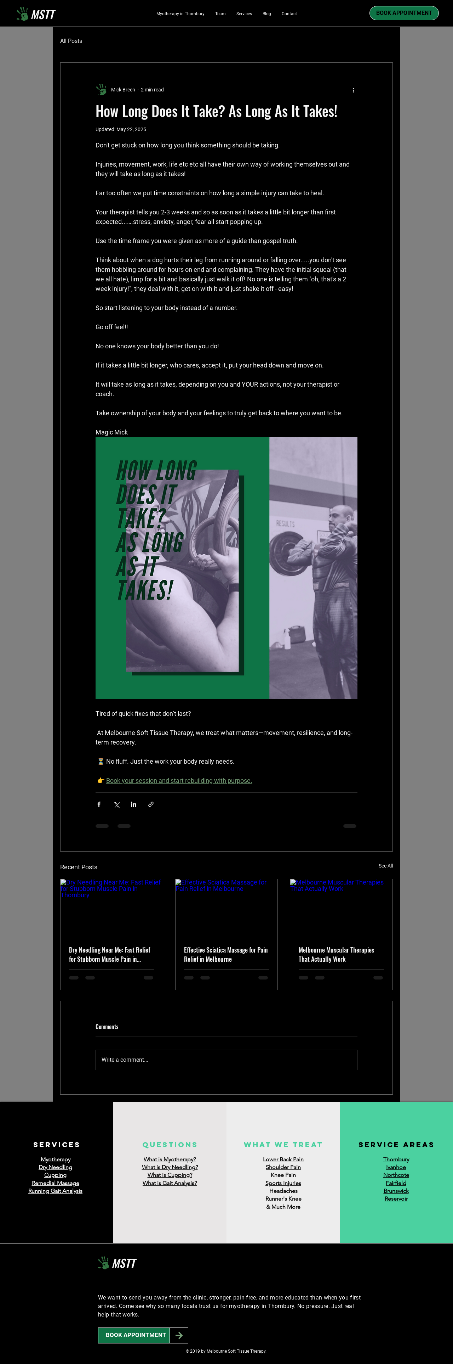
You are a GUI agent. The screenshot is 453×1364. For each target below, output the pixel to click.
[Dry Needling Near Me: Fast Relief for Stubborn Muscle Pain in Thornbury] (112, 908)
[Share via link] (151, 804)
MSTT (123, 1262)
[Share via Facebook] (99, 804)
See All (386, 866)
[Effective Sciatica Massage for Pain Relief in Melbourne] (227, 908)
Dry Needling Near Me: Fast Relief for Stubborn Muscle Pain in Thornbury (109, 954)
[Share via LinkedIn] (133, 804)
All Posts (71, 41)
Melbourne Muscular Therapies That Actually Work (336, 954)
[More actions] (353, 89)
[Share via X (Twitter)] (116, 804)
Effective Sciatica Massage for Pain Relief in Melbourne (226, 954)
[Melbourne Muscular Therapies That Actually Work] (341, 908)
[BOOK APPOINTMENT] (136, 1335)
